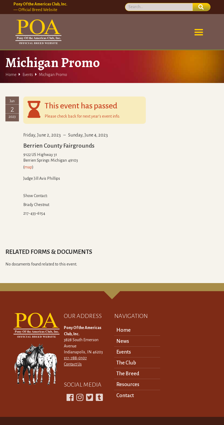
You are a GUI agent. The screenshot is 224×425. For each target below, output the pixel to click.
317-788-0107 (75, 358)
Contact (125, 395)
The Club (126, 363)
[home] (37, 31)
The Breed (127, 373)
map (28, 167)
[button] (198, 32)
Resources (127, 384)
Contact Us (73, 364)
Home (11, 74)
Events (27, 74)
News (122, 341)
